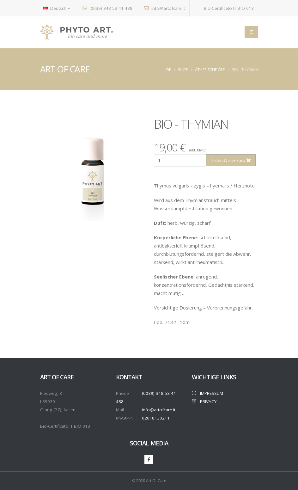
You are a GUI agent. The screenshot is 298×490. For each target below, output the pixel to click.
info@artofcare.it (164, 8)
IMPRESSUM (207, 393)
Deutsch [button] (56, 8)
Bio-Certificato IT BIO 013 (225, 8)
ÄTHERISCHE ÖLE (210, 69)
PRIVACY (204, 401)
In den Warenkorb (231, 160)
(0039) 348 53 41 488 (107, 8)
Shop (183, 69)
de (168, 69)
